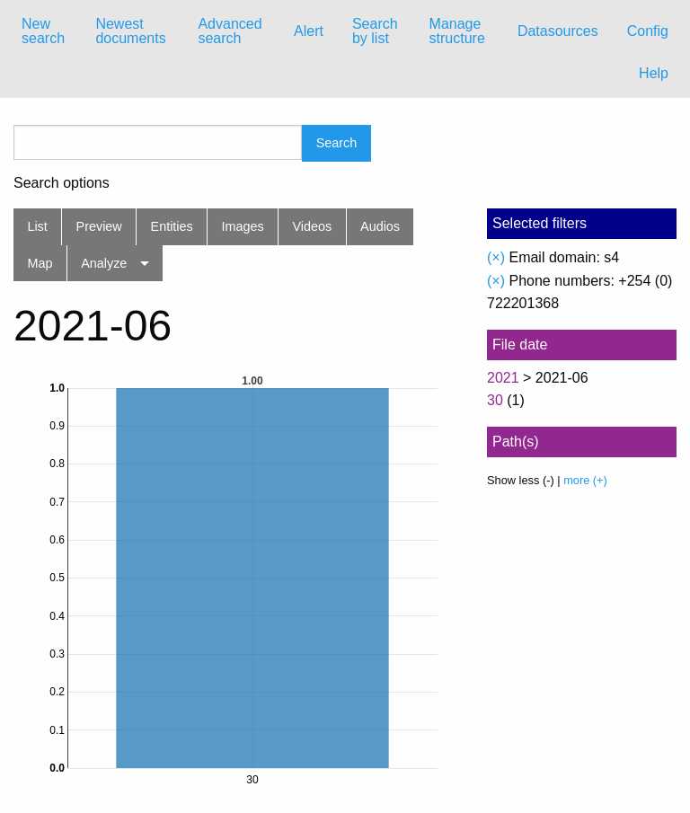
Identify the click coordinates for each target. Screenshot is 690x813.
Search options (61, 183)
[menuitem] (44, 31)
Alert (308, 31)
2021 (503, 377)
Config (647, 31)
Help (653, 73)
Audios (380, 226)
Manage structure (457, 31)
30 (495, 400)
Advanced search (229, 31)
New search (43, 31)
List (37, 226)
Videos (312, 226)
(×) (496, 257)
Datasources (558, 31)
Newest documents (130, 31)
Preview (99, 226)
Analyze (104, 263)
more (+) (585, 480)
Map (39, 263)
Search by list (375, 31)
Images (243, 226)
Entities (172, 226)
